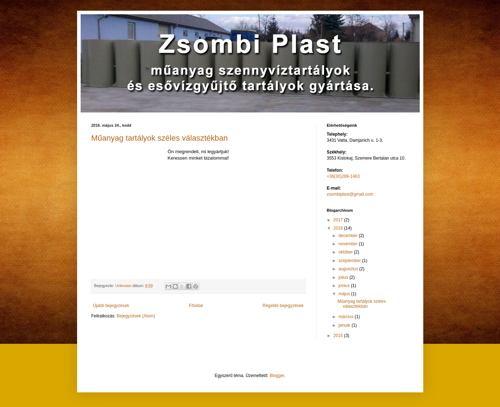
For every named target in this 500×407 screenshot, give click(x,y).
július (343, 277)
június (344, 285)
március (346, 316)
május (344, 293)
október (346, 252)
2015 (338, 335)
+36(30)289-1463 (343, 176)
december (348, 235)
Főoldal (196, 305)
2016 (338, 228)
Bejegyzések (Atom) (136, 315)
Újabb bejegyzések (111, 305)
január (345, 325)
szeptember (350, 260)
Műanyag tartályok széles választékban (159, 138)
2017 (338, 219)
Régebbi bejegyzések (283, 305)
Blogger (277, 375)
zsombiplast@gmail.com (350, 194)
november (348, 243)
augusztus (348, 268)
